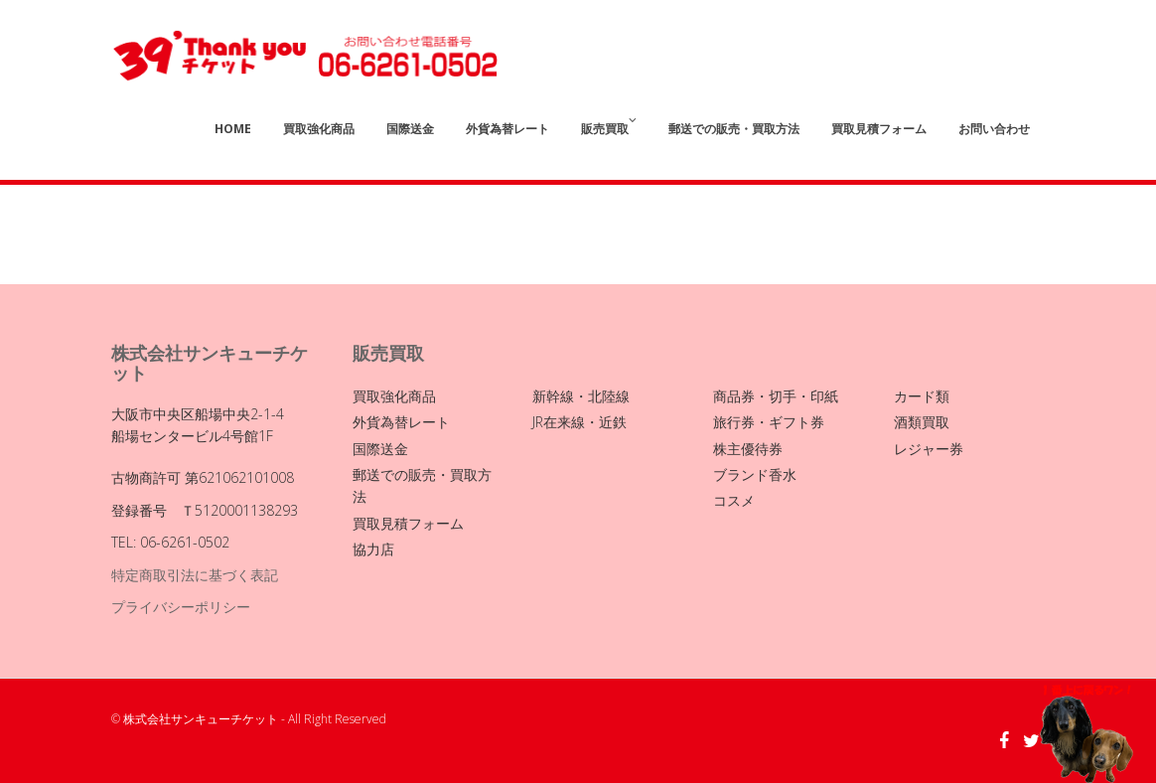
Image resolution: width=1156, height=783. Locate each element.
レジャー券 (928, 448)
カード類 (921, 396)
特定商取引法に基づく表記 (194, 574)
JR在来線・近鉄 (579, 421)
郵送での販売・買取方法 (733, 128)
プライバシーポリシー (180, 606)
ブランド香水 (754, 474)
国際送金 (410, 128)
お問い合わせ (994, 128)
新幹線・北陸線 (581, 396)
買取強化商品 (319, 128)
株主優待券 (748, 448)
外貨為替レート (507, 128)
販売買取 (609, 125)
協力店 (373, 549)
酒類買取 (921, 421)
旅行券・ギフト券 (768, 421)
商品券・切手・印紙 (775, 396)
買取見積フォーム (879, 128)
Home (233, 128)
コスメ (734, 500)
